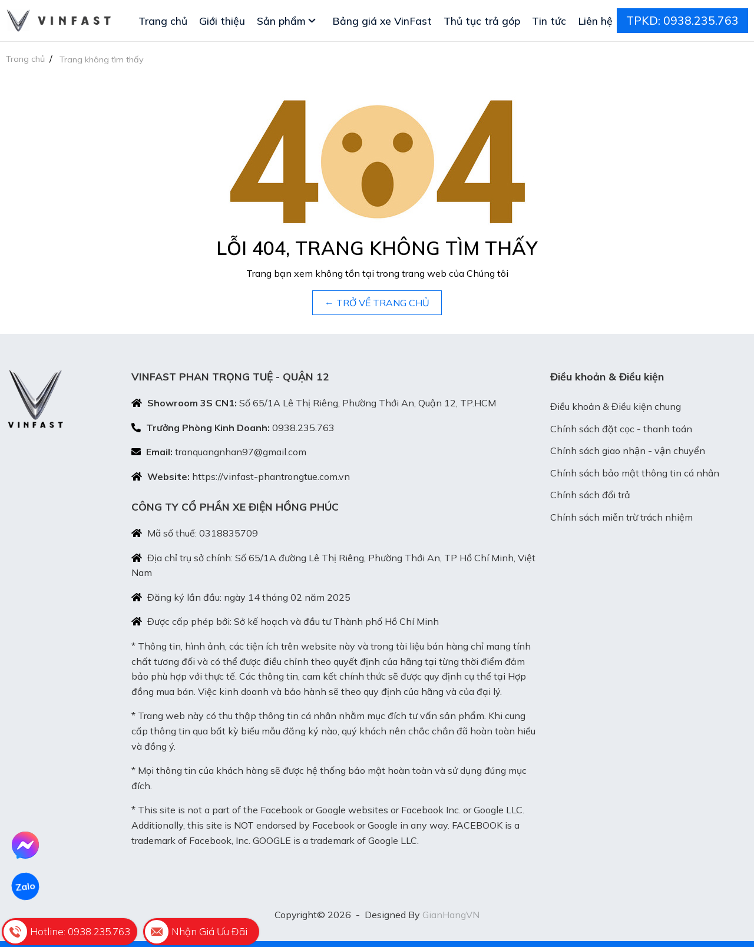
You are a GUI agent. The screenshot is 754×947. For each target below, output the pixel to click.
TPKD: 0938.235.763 (682, 21)
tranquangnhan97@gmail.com (240, 452)
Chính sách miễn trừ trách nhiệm (621, 517)
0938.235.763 (303, 427)
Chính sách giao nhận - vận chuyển (627, 450)
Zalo (25, 886)
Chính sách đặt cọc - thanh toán (621, 429)
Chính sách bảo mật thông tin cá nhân (634, 473)
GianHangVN (450, 914)
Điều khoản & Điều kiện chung (615, 406)
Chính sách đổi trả (590, 495)
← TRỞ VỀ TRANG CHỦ (377, 303)
